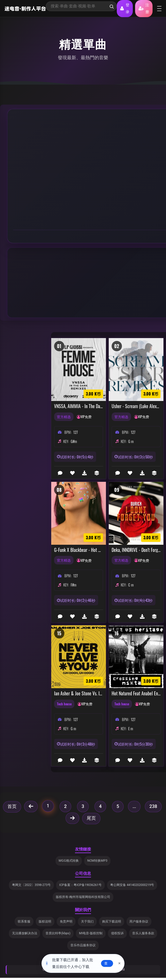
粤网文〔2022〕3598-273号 (31, 885)
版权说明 (45, 921)
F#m (73, 585)
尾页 (91, 818)
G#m (74, 441)
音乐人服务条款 (143, 933)
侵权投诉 (117, 933)
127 (75, 432)
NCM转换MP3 (97, 861)
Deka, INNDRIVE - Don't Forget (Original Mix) (136, 550)
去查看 (106, 963)
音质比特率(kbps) (58, 933)
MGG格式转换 (69, 861)
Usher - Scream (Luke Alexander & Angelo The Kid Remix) (136, 406)
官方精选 (64, 417)
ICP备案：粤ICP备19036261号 (80, 885)
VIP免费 (88, 417)
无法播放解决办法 (24, 933)
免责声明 (66, 921)
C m (131, 585)
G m (131, 441)
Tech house (65, 704)
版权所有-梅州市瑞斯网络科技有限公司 (83, 897)
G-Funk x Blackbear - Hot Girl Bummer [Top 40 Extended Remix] (78, 550)
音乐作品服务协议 (83, 945)
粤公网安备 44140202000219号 (132, 885)
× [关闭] (119, 963)
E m (130, 728)
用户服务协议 (139, 921)
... (134, 806)
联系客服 (23, 921)
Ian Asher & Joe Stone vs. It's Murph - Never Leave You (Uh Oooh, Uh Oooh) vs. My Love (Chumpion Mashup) (78, 693)
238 (153, 806)
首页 (12, 806)
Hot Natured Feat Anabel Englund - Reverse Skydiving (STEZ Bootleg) (136, 693)
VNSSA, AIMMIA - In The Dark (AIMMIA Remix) (78, 406)
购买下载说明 (111, 921)
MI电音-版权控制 (90, 933)
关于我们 (87, 921)
